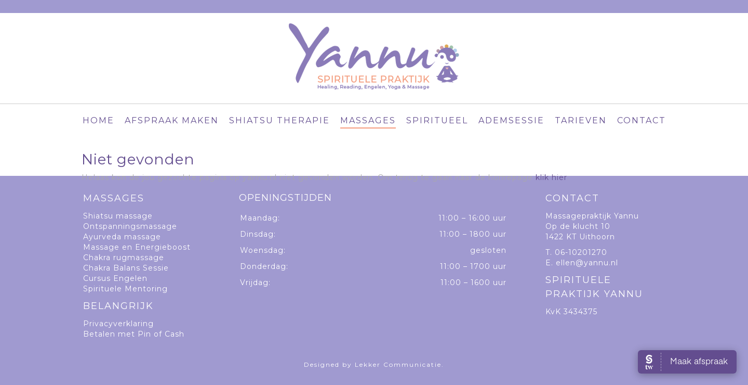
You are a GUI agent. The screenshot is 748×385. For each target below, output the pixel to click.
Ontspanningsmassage (130, 226)
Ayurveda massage (122, 236)
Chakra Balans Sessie (126, 268)
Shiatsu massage (118, 216)
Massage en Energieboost (137, 247)
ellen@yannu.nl (587, 262)
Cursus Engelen (115, 278)
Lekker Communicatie (398, 364)
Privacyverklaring (118, 323)
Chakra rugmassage (123, 257)
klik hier (551, 177)
